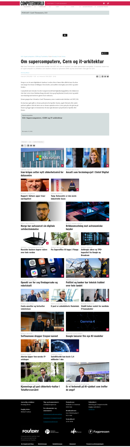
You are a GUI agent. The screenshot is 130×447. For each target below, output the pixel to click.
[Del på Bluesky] (108, 76)
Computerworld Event (50, 422)
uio (30, 142)
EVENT (57, 6)
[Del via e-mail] (105, 76)
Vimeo (63, 56)
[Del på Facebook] (97, 76)
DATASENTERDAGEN (87, 6)
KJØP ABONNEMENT (61, 3)
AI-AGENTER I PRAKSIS (102, 6)
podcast (24, 142)
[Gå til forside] (32, 3)
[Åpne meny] (104, 3)
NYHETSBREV (50, 3)
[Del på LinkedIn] (102, 76)
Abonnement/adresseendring (52, 414)
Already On (55, 56)
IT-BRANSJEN (42, 6)
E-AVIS (72, 6)
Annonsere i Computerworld (52, 418)
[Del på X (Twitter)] (100, 76)
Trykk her (91, 409)
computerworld (38, 142)
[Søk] (108, 3)
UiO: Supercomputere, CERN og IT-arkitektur (34, 56)
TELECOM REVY (27, 6)
